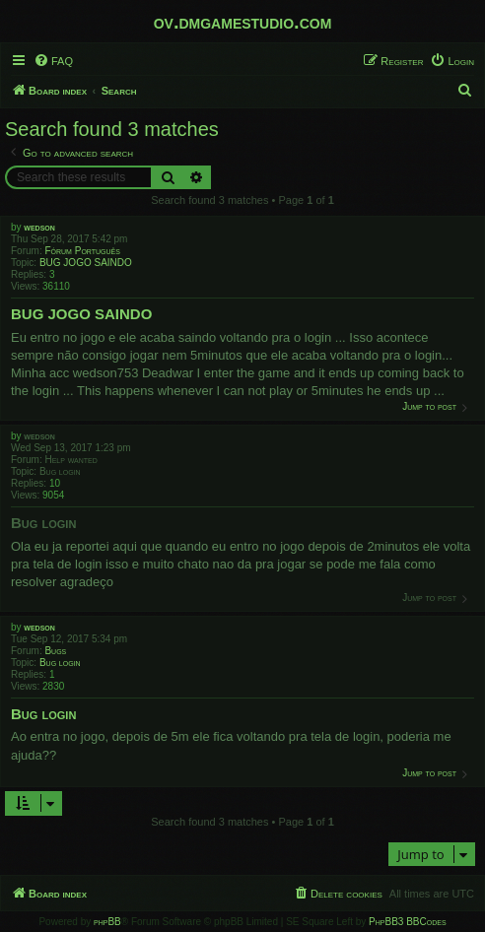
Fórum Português (82, 250)
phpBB (107, 921)
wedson (39, 227)
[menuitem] (53, 61)
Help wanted (70, 459)
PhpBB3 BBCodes (407, 921)
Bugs (55, 650)
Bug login (60, 471)
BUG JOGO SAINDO (85, 262)
